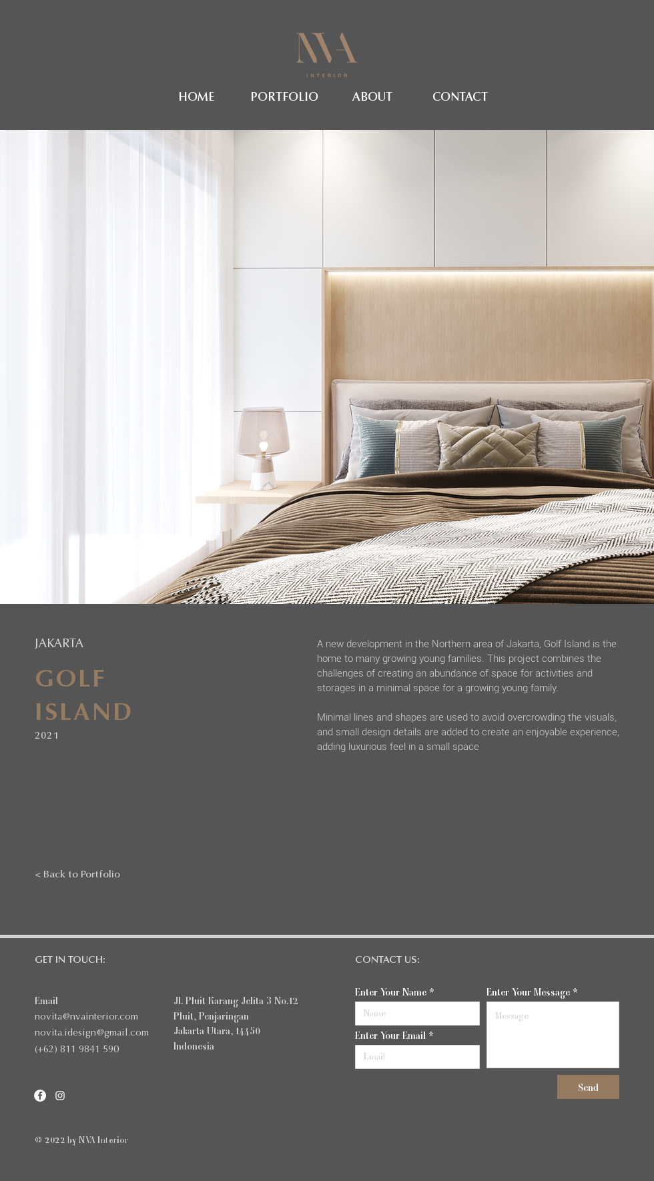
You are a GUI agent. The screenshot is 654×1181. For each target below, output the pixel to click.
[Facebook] (40, 1096)
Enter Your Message (528, 992)
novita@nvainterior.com (86, 1017)
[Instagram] (60, 1096)
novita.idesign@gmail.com (92, 1033)
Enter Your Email (390, 1035)
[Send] (588, 1087)
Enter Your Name (390, 992)
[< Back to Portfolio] (77, 874)
